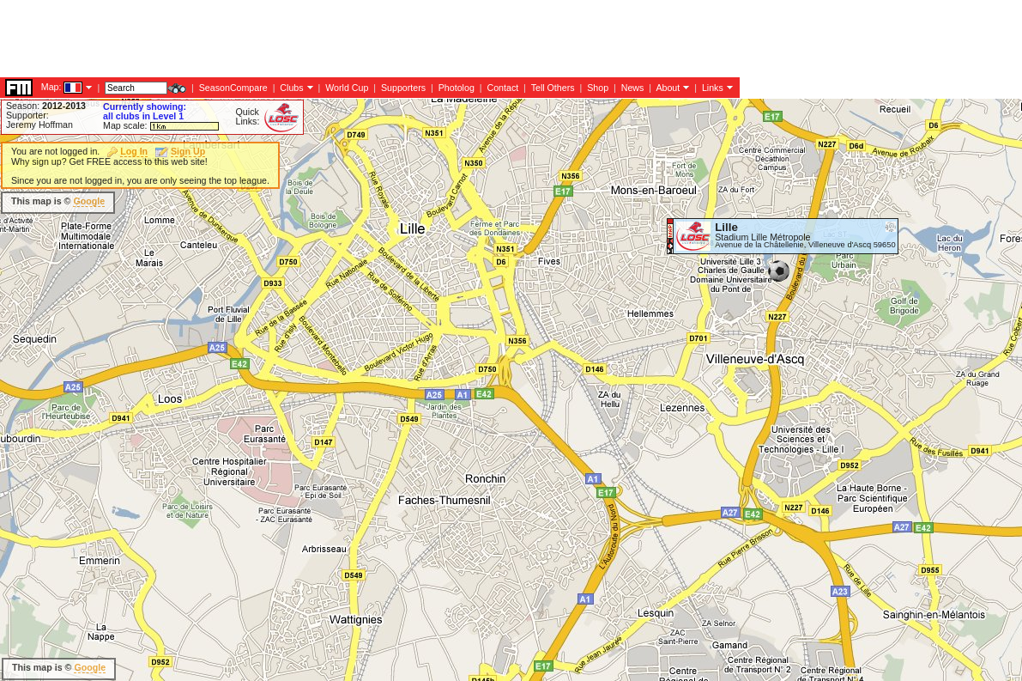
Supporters (403, 87)
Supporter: (27, 115)
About (668, 87)
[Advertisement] (312, 38)
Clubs (291, 87)
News (632, 87)
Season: (46, 105)
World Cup (346, 87)
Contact (502, 87)
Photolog (456, 87)
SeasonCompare (233, 87)
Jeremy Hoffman (39, 124)
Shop (597, 87)
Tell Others (553, 87)
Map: (51, 87)
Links (712, 87)
